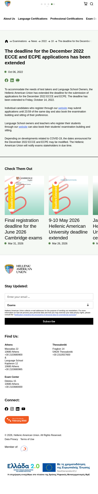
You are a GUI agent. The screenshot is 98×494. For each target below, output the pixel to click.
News (34, 41)
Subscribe (49, 321)
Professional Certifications (66, 18)
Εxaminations (20, 41)
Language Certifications (32, 18)
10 (52, 41)
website (62, 108)
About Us (9, 18)
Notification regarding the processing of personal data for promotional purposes (45, 315)
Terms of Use (27, 439)
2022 (44, 41)
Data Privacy (11, 439)
